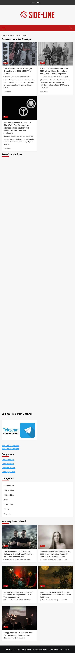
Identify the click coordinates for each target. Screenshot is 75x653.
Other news (8, 504)
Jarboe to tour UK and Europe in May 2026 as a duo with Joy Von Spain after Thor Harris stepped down (55, 554)
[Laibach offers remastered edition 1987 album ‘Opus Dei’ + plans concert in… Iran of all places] (55, 53)
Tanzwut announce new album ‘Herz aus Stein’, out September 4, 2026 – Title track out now (18, 594)
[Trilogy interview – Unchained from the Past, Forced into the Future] (19, 618)
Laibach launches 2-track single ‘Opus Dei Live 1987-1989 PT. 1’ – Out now (18, 71)
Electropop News (8, 472)
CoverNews (53, 649)
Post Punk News (8, 460)
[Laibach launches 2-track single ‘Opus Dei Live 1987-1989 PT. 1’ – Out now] (19, 53)
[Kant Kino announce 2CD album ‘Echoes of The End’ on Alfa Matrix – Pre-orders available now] (19, 537)
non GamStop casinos (10, 445)
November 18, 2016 (27, 136)
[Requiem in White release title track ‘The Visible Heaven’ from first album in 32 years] (55, 577)
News (5, 500)
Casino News (8, 486)
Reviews (6, 509)
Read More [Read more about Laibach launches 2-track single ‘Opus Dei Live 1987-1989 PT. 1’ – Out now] (7, 91)
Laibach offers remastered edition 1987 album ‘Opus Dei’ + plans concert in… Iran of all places (55, 71)
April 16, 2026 (63, 600)
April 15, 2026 (21, 638)
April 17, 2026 (26, 559)
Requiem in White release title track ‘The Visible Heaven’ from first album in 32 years (55, 594)
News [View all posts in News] (6, 62)
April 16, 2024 (26, 76)
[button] (4, 28)
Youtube (7, 514)
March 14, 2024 (63, 76)
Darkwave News (8, 464)
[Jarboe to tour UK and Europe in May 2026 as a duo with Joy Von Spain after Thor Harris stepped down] (55, 537)
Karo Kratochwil (9, 638)
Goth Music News (8, 468)
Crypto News (8, 490)
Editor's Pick (8, 495)
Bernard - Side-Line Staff (12, 76)
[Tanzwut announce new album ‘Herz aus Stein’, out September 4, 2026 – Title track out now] (19, 577)
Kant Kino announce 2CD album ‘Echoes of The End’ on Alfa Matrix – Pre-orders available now (18, 554)
